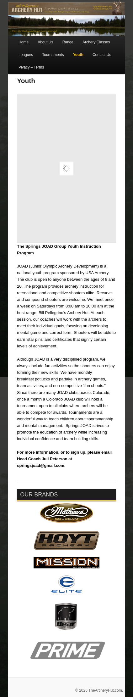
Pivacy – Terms (31, 67)
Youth (78, 55)
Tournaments (53, 55)
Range (67, 42)
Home (24, 42)
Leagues (26, 55)
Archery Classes (96, 42)
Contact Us (102, 55)
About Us (45, 42)
